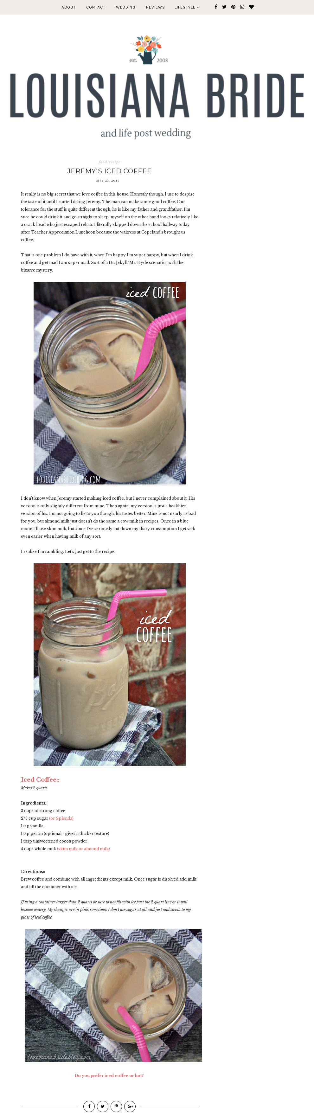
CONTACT (96, 7)
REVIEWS (155, 7)
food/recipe (109, 162)
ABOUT (68, 7)
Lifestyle (187, 7)
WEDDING (126, 7)
